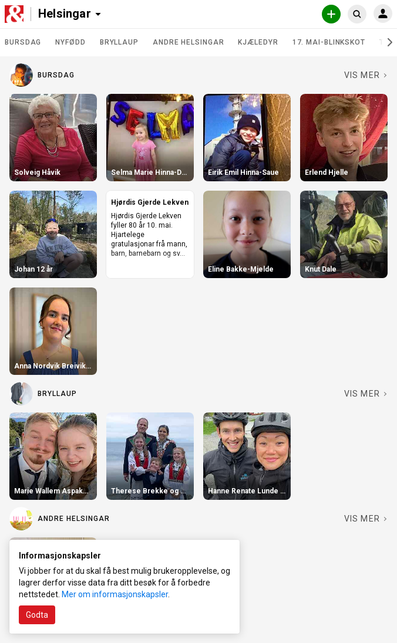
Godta (37, 615)
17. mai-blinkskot (328, 42)
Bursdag (23, 42)
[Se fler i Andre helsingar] (366, 518)
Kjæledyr (258, 42)
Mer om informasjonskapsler (115, 594)
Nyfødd (70, 42)
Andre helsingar (188, 42)
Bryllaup (119, 42)
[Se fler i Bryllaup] (366, 393)
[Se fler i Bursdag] (366, 75)
